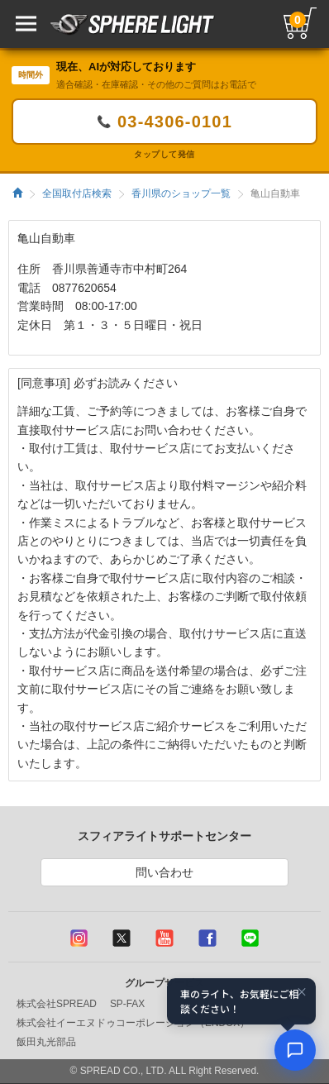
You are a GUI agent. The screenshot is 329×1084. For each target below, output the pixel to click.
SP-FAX (127, 1004)
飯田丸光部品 (46, 1042)
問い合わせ (164, 872)
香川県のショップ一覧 (181, 193)
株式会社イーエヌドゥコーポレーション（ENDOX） (133, 1023)
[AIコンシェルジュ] (295, 1050)
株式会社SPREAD (57, 1004)
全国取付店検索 (77, 193)
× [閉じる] (302, 992)
